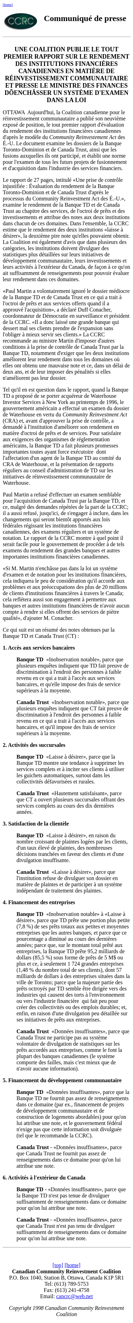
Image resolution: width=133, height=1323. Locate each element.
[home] (8, 5)
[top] (58, 1265)
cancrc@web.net (74, 1296)
